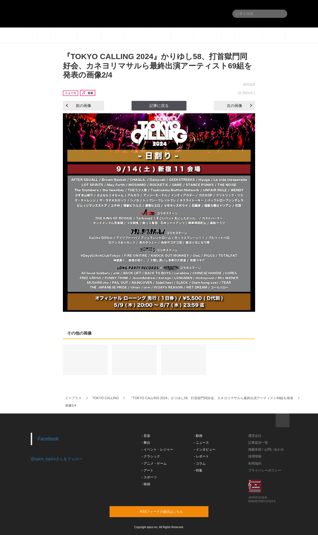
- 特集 (198, 470)
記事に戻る (159, 105)
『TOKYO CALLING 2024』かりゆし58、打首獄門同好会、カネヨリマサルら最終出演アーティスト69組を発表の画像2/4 (157, 65)
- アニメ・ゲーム (154, 463)
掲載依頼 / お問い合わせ (266, 449)
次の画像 (239, 105)
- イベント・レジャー (157, 449)
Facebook (48, 439)
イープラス (73, 398)
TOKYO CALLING (105, 398)
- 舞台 (146, 443)
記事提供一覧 (258, 443)
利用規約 (254, 463)
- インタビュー (205, 449)
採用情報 (254, 456)
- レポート (201, 456)
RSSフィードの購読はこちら (169, 511)
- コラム (200, 463)
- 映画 (146, 484)
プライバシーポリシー (264, 470)
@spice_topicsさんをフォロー (57, 459)
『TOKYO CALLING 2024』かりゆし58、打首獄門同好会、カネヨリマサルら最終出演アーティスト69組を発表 (211, 398)
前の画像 (78, 105)
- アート (148, 470)
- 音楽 (146, 436)
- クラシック (151, 456)
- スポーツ (149, 477)
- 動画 (198, 436)
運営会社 (254, 436)
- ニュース (201, 443)
